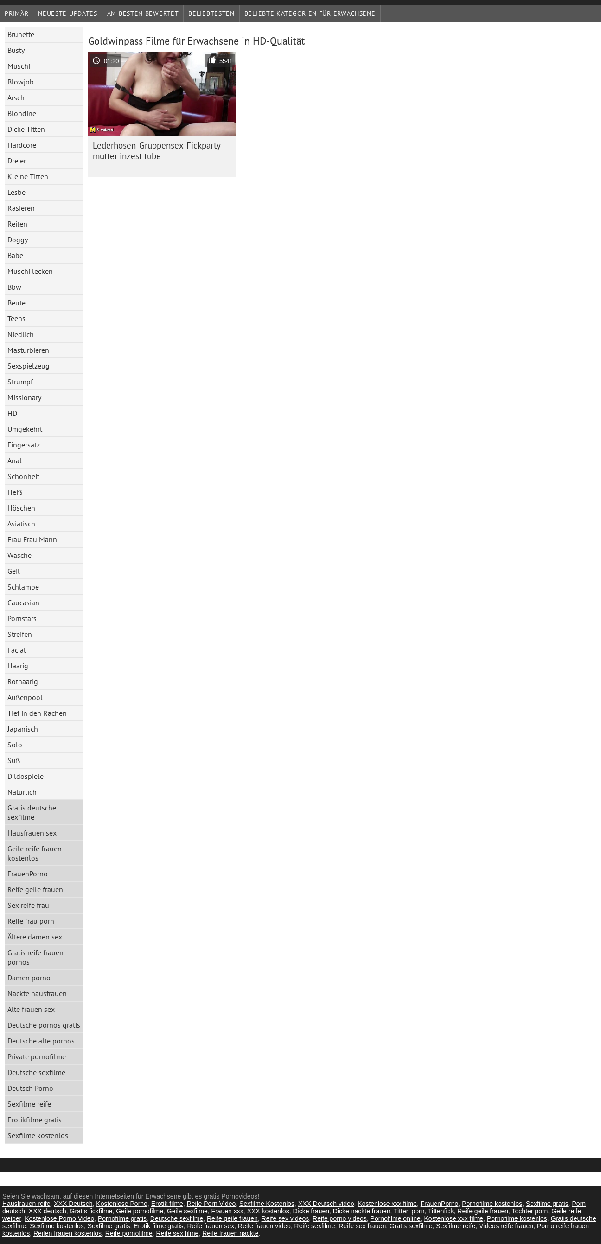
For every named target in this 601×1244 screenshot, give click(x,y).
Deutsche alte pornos (41, 1040)
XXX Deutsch (73, 1203)
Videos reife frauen (506, 1226)
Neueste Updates (67, 13)
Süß (13, 760)
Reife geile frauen (35, 889)
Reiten (17, 223)
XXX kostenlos (268, 1211)
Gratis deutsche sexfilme (31, 812)
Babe (15, 255)
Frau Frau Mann (32, 539)
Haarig (17, 665)
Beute (16, 302)
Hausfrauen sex (32, 832)
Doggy (17, 239)
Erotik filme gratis (158, 1226)
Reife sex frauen (362, 1226)
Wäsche (19, 555)
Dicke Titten (26, 129)
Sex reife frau (28, 905)
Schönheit (23, 476)
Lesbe (16, 192)
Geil (13, 571)
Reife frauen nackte (230, 1233)
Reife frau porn (30, 921)
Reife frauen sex (210, 1226)
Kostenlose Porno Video (59, 1218)
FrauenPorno (27, 873)
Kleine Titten (27, 176)
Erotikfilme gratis (34, 1119)
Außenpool (25, 697)
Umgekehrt (24, 429)
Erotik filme (167, 1203)
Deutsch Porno (30, 1088)
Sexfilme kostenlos (37, 1135)
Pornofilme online (396, 1218)
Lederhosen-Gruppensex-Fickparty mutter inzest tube (157, 151)
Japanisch (22, 728)
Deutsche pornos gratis (43, 1025)
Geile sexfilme (187, 1211)
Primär (16, 13)
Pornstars (22, 618)
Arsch (16, 97)
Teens (16, 318)
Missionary (24, 397)
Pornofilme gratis (122, 1218)
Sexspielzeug (28, 365)
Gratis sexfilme (411, 1226)
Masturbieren (28, 350)
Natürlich (22, 792)
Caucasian (23, 602)
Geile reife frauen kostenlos (34, 853)
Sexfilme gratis (547, 1203)
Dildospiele (25, 776)
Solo (14, 744)
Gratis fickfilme (91, 1211)
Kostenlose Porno (121, 1203)
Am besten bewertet (143, 13)
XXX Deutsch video (326, 1203)
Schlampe (23, 586)
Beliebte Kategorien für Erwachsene (310, 13)
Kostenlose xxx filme (387, 1203)
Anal (14, 460)
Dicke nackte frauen (361, 1211)
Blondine (21, 113)
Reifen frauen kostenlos (67, 1233)
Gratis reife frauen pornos (35, 957)
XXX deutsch (47, 1211)
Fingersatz (23, 444)
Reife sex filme (177, 1233)
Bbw (14, 287)
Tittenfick (441, 1211)
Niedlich (20, 334)
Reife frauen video (264, 1226)
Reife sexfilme (314, 1226)
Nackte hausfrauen (37, 993)
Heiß (14, 492)
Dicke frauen (311, 1211)
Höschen (21, 507)
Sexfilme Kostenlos (266, 1203)
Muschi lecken (30, 271)
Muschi (18, 66)
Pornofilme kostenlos (492, 1203)
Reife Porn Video (211, 1203)
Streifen (19, 634)
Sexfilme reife (29, 1103)
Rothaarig (22, 681)
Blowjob (20, 81)
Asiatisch (21, 523)
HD (12, 413)
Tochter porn (530, 1211)
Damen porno (29, 977)
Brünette (20, 34)
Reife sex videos (285, 1218)
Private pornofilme (36, 1056)
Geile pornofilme (139, 1211)
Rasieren (21, 208)
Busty (16, 50)
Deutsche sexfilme (36, 1072)
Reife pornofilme (129, 1233)
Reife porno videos (340, 1218)
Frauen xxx (227, 1211)
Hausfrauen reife (26, 1203)
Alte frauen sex (31, 1009)
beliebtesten (211, 13)
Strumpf (20, 381)
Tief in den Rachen (37, 713)
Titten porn (409, 1211)
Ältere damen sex (34, 936)
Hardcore (21, 144)
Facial (16, 649)
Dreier (16, 160)
